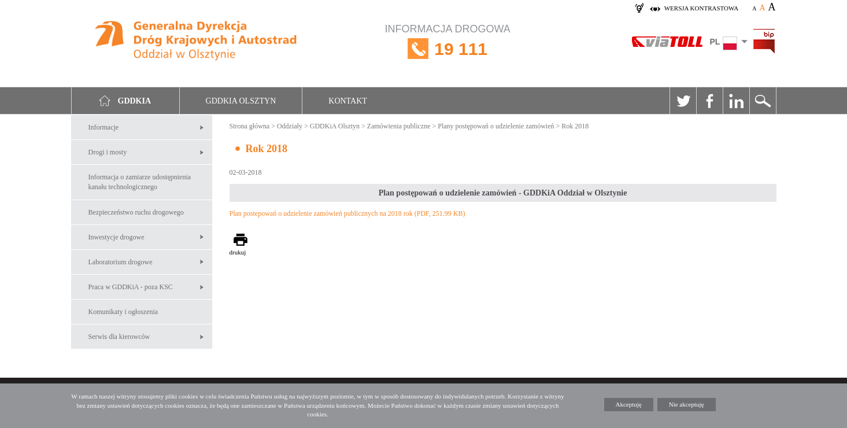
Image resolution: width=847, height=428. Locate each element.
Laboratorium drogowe (120, 262)
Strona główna (250, 126)
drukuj (238, 252)
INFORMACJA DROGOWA (448, 49)
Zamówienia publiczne (399, 126)
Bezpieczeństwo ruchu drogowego (136, 212)
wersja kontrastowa (701, 8)
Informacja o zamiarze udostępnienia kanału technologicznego (139, 182)
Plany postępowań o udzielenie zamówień (496, 126)
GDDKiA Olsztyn (335, 126)
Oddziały (289, 126)
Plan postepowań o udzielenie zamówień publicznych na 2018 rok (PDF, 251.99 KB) (347, 213)
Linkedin (736, 100)
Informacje (103, 127)
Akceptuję (629, 404)
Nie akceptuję (686, 404)
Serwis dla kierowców (119, 337)
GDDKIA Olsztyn (241, 101)
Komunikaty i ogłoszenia (123, 312)
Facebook (709, 100)
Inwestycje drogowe (116, 237)
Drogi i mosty (107, 152)
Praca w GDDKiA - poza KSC (130, 287)
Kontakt (347, 101)
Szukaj (762, 100)
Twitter (683, 100)
